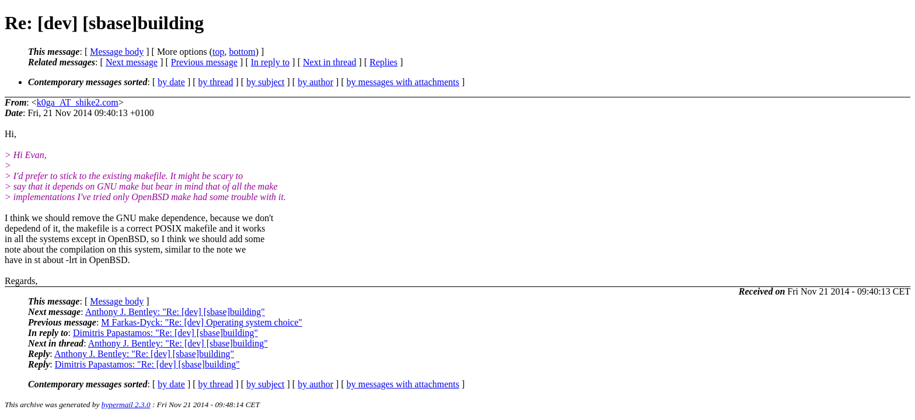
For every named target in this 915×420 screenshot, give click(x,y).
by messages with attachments (403, 82)
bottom (242, 52)
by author (315, 82)
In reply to (270, 62)
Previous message (204, 62)
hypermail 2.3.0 (126, 404)
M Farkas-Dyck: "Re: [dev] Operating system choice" (201, 322)
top (218, 52)
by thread (215, 82)
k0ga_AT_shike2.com (77, 102)
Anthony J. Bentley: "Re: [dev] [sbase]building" (175, 312)
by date (171, 82)
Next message (132, 62)
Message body (117, 52)
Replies (383, 62)
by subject (265, 82)
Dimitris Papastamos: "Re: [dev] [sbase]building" (165, 333)
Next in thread (330, 62)
